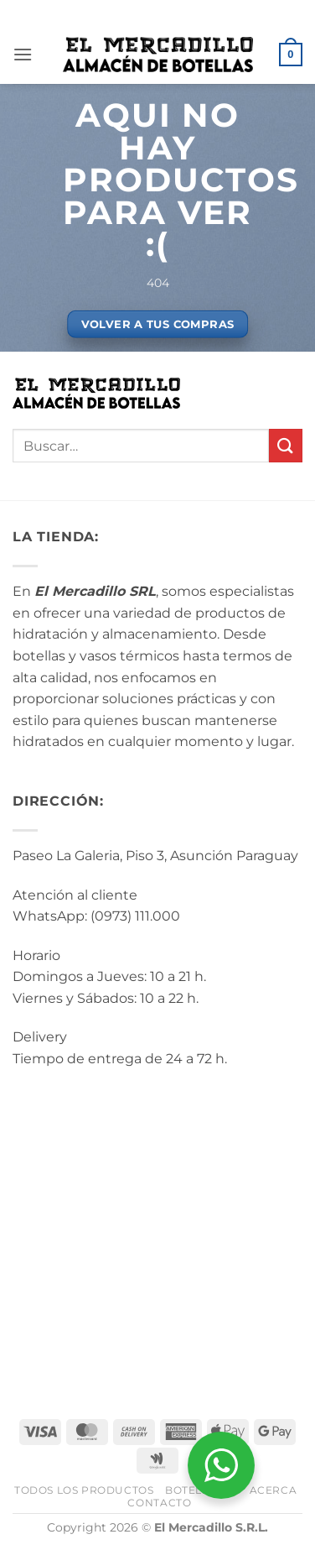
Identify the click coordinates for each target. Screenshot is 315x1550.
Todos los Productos (84, 1490)
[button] (23, 54)
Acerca (273, 1490)
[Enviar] (285, 445)
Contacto (159, 1502)
